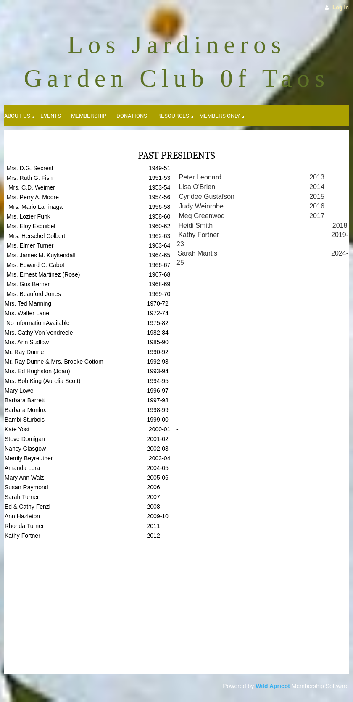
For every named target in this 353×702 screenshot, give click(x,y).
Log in (340, 7)
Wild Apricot (273, 686)
